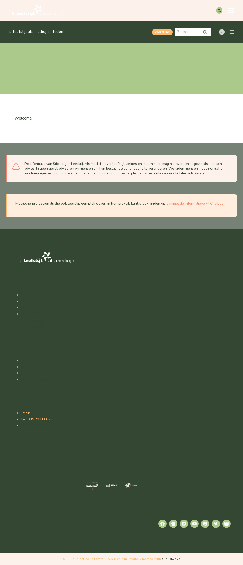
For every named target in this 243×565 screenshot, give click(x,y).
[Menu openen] (231, 10)
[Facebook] (162, 524)
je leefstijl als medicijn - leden (36, 31)
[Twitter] (216, 524)
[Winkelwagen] (219, 32)
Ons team (28, 307)
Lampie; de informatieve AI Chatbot (195, 203)
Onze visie (29, 301)
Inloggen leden (33, 366)
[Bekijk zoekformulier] (219, 10)
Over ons (28, 294)
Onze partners (32, 314)
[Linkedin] (184, 524)
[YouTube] (194, 524)
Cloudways (171, 559)
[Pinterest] (205, 524)
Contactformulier (34, 425)
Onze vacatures (33, 326)
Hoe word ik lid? (34, 360)
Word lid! (162, 32)
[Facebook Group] (173, 524)
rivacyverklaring (35, 379)
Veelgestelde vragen (37, 373)
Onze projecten (33, 320)
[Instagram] (226, 524)
